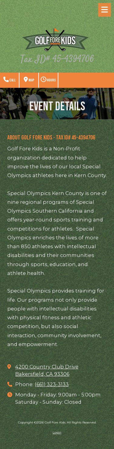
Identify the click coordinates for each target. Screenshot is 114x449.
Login (57, 432)
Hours (48, 80)
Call (9, 80)
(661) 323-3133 (52, 384)
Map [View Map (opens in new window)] (29, 80)
